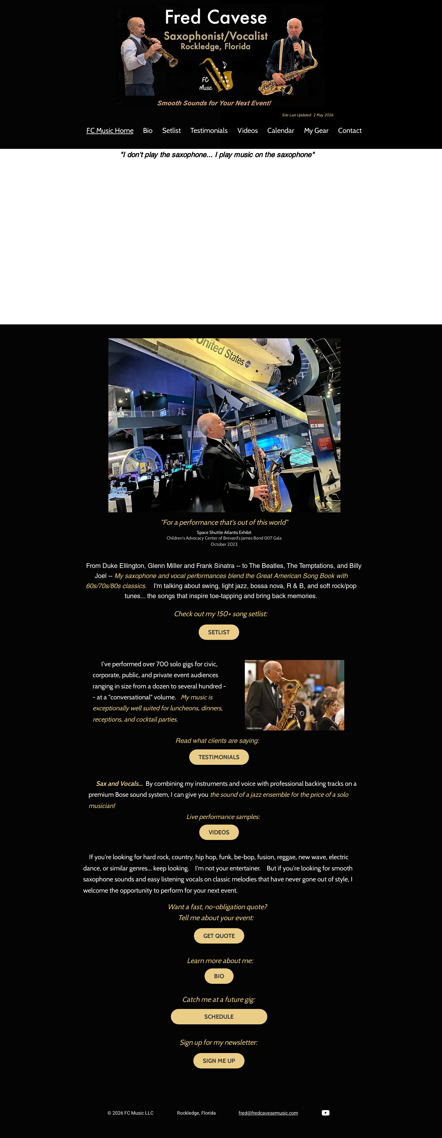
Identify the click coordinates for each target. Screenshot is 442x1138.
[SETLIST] (219, 632)
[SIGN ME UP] (219, 1060)
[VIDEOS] (219, 832)
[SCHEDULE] (219, 1016)
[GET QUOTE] (219, 936)
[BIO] (219, 976)
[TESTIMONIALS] (219, 757)
